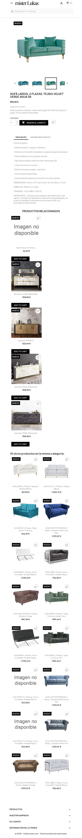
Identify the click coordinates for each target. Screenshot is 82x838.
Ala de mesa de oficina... (26, 248)
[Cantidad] (13, 122)
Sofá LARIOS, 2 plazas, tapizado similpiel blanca (26, 487)
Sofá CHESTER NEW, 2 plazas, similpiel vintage (25, 615)
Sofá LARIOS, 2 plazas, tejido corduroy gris (56, 656)
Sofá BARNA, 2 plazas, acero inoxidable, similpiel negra (25, 656)
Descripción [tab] (21, 137)
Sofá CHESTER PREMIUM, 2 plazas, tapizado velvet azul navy (56, 530)
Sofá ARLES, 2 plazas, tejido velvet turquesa (25, 529)
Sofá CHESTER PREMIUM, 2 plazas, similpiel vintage (25, 784)
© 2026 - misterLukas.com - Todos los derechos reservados (41, 833)
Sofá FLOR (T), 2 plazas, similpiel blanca (56, 487)
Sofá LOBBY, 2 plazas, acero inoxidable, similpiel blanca (56, 784)
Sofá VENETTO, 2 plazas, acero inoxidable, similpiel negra (25, 742)
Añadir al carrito (34, 122)
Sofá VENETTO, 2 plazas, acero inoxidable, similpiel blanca (25, 698)
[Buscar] (42, 11)
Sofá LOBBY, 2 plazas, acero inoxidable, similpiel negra (56, 573)
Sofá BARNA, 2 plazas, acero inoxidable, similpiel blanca (25, 573)
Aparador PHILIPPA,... (26, 340)
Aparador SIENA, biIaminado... (26, 387)
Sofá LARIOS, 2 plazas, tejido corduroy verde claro (56, 615)
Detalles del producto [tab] (40, 137)
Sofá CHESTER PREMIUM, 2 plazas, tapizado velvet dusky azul (56, 699)
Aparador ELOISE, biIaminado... (26, 294)
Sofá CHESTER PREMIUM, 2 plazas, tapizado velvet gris (56, 742)
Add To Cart (20, 259)
